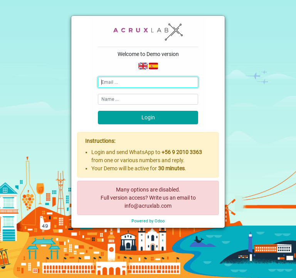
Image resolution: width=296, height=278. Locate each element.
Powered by (148, 221)
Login (148, 117)
